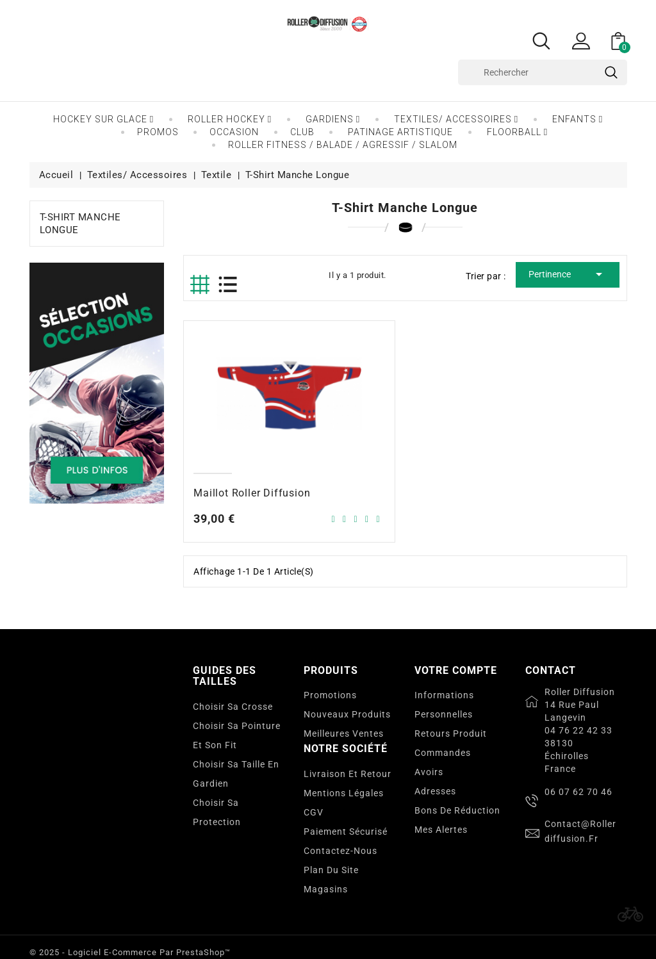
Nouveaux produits (347, 714)
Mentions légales (344, 793)
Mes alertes (441, 829)
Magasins (326, 889)
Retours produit (450, 733)
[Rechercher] (542, 72)
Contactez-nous (340, 851)
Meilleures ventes (344, 733)
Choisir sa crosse (233, 706)
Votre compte (455, 670)
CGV (314, 812)
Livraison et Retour (347, 774)
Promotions (330, 695)
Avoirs (428, 772)
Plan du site (331, 870)
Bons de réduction (457, 810)
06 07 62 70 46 (578, 792)
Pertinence (568, 274)
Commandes (442, 753)
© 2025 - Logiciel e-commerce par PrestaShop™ (130, 952)
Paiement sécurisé (346, 831)
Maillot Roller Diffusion (251, 493)
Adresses (435, 791)
